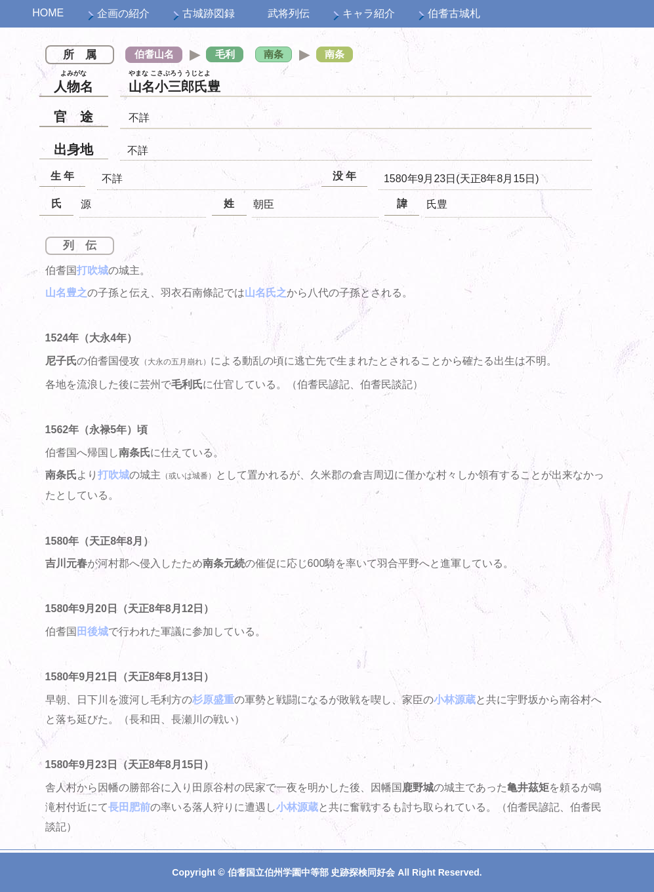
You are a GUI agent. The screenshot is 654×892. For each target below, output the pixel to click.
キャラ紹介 (368, 13)
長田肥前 (129, 807)
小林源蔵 (455, 699)
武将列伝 (289, 13)
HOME (48, 12)
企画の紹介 (123, 13)
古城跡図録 (208, 13)
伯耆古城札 (454, 13)
